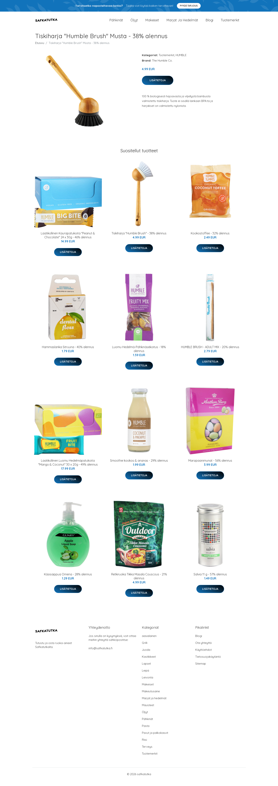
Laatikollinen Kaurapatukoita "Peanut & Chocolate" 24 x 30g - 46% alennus (68, 240)
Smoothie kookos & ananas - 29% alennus (139, 466)
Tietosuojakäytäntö (208, 662)
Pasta (145, 731)
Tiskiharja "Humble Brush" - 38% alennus (139, 239)
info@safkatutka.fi (101, 653)
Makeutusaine (151, 696)
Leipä (145, 676)
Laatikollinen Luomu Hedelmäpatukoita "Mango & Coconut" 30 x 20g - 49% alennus (68, 468)
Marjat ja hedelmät (182, 23)
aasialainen (149, 641)
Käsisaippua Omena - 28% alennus (68, 579)
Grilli (144, 648)
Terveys (147, 752)
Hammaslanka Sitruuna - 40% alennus (68, 352)
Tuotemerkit (230, 23)
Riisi (144, 745)
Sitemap (200, 669)
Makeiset (152, 23)
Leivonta (147, 683)
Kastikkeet (149, 662)
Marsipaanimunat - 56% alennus (210, 466)
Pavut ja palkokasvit (155, 738)
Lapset (146, 669)
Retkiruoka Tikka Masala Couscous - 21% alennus (139, 581)
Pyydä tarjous (189, 5)
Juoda (146, 655)
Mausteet (148, 710)
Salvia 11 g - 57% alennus (210, 579)
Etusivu (39, 48)
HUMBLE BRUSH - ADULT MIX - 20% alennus (210, 352)
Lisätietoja (158, 85)
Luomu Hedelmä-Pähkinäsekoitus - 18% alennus (139, 354)
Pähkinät (116, 23)
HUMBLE (181, 60)
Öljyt (134, 23)
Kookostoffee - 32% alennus (210, 239)
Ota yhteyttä (203, 648)
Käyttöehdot (203, 655)
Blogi (209, 23)
